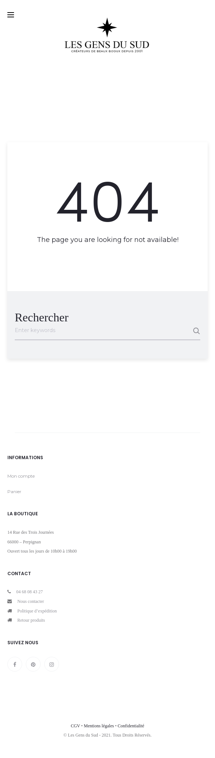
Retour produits (31, 620)
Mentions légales (99, 725)
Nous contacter (30, 601)
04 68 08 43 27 (29, 591)
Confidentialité (131, 725)
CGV (75, 725)
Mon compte (21, 476)
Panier (14, 491)
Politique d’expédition (37, 611)
